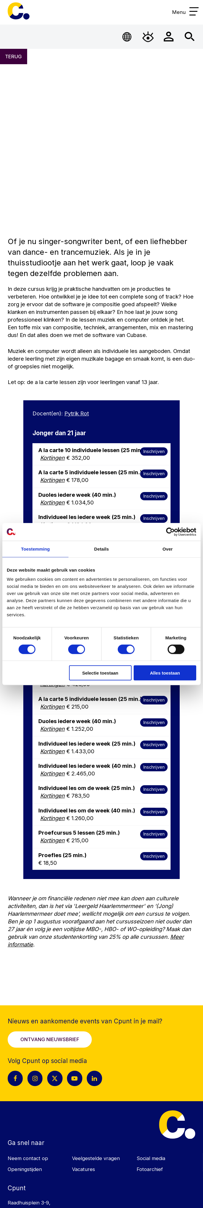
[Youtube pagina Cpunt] (74, 1078)
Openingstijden (25, 1169)
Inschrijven (154, 451)
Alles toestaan (165, 672)
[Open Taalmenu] (127, 37)
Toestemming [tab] (35, 548)
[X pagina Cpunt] (55, 1078)
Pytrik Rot (76, 413)
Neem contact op (28, 1158)
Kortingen (52, 457)
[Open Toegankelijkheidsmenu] (148, 37)
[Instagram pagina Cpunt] (35, 1078)
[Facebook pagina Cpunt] (15, 1078)
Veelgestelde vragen (96, 1158)
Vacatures (83, 1169)
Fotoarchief (150, 1169)
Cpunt (18, 11)
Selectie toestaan (100, 672)
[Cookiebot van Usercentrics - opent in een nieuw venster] (170, 531)
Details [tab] (101, 548)
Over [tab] (168, 548)
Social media (151, 1158)
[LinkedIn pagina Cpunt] (94, 1078)
